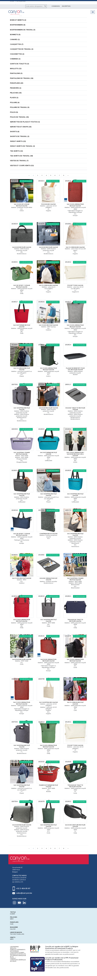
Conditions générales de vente (18, 960)
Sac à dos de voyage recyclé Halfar (21, 205)
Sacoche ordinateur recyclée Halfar (48, 660)
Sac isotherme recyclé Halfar (21, 325)
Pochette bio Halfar (75, 285)
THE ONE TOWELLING (17, 934)
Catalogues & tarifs (17, 952)
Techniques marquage (18, 955)
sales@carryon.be (24, 893)
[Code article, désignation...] (36, 6)
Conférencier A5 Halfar (48, 533)
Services (13, 948)
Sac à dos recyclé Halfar (48, 325)
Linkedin (24, 903)
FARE (11, 924)
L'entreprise (14, 947)
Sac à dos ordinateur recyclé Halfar (75, 205)
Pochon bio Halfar (48, 204)
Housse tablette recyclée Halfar (75, 408)
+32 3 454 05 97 (23, 888)
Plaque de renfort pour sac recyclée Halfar (75, 368)
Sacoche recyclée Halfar (21, 247)
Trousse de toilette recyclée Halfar (75, 620)
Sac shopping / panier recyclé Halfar (22, 453)
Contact (13, 958)
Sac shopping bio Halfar (48, 702)
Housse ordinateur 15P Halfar (48, 579)
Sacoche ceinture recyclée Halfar (75, 825)
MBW (12, 919)
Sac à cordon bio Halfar (75, 247)
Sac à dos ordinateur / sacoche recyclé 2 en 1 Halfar (75, 454)
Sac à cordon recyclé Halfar (22, 368)
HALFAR (12, 929)
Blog (12, 957)
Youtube (19, 903)
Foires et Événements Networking (17, 950)
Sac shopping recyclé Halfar (22, 408)
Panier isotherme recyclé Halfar (48, 785)
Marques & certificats (18, 954)
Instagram (14, 903)
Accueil (12, 1)
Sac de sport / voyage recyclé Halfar (21, 286)
